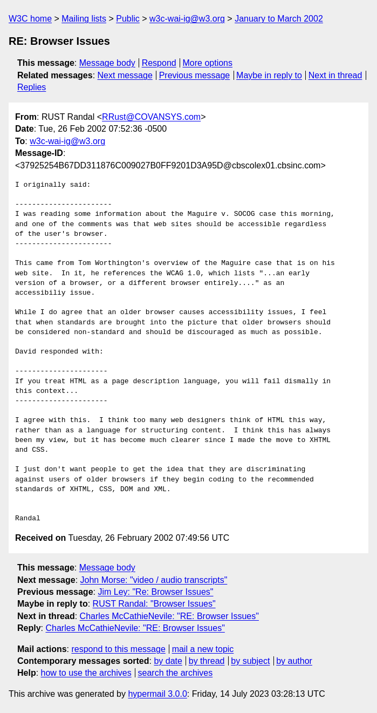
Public (128, 18)
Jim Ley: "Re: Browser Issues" (155, 591)
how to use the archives (86, 672)
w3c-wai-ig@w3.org (187, 18)
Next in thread (335, 75)
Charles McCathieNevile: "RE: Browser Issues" (169, 616)
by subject (250, 661)
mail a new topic (203, 649)
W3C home (30, 18)
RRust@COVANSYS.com (151, 116)
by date (168, 661)
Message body (107, 62)
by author (294, 661)
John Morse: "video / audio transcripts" (154, 580)
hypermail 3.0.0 (157, 693)
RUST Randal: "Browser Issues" (154, 603)
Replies (31, 87)
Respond (159, 62)
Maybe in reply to (269, 75)
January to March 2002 (279, 18)
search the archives (175, 672)
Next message (125, 75)
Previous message (194, 75)
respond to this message (118, 649)
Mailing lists (83, 18)
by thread (207, 661)
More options (208, 62)
